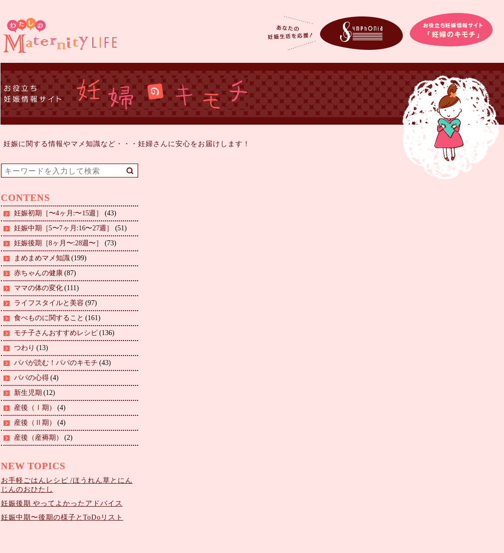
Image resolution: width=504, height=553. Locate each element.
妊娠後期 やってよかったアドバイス (62, 503)
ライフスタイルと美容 (49, 303)
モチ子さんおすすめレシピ (56, 333)
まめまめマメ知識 (42, 258)
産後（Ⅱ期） (35, 422)
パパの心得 (31, 377)
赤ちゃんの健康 (38, 273)
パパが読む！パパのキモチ (56, 363)
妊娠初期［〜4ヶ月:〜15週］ (58, 213)
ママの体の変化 (38, 288)
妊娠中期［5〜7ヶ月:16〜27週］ (64, 228)
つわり (24, 348)
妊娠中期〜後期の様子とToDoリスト (62, 517)
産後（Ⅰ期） (35, 407)
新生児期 (28, 392)
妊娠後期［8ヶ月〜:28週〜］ (58, 243)
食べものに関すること (49, 318)
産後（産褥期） (38, 437)
